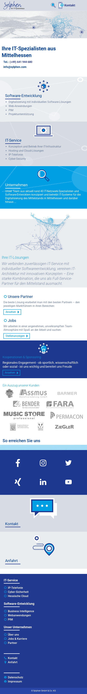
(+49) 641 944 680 (21, 62)
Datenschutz (15, 677)
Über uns (13, 634)
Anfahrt (12, 662)
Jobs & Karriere (17, 638)
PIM (10, 619)
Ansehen (10, 312)
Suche (53, 5)
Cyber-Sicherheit (18, 592)
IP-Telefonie (15, 587)
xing (7, 474)
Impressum (15, 681)
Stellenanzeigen (15, 336)
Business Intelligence (21, 611)
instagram (37, 455)
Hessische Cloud (18, 596)
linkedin (35, 474)
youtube (61, 474)
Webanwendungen (19, 615)
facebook (10, 455)
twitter (59, 455)
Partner (12, 643)
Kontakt (69, 5)
